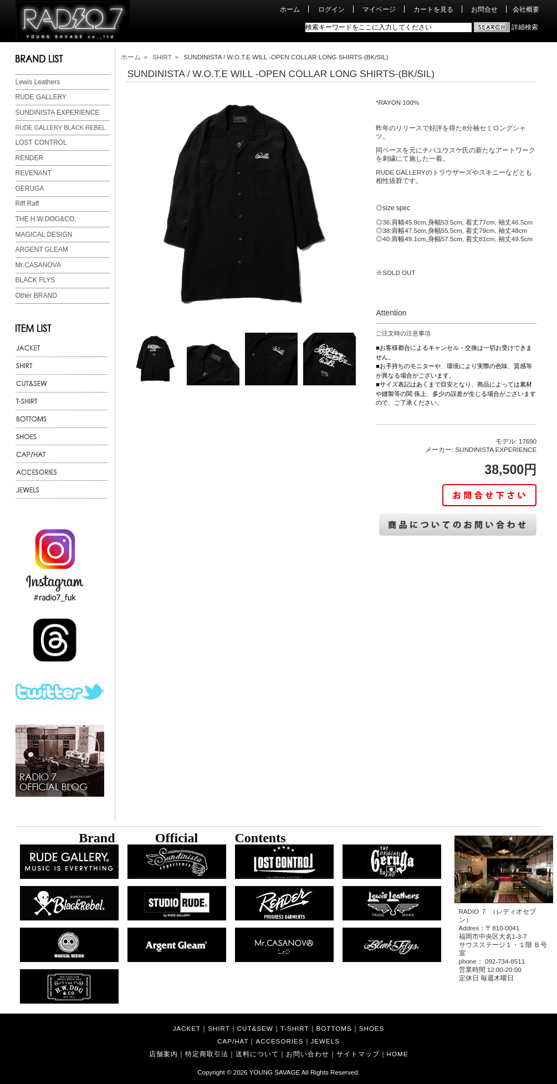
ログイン (331, 9)
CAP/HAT (232, 1041)
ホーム (290, 9)
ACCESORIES (279, 1041)
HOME (397, 1053)
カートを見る (433, 9)
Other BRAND (36, 295)
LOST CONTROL (41, 142)
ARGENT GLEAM (42, 249)
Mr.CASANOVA (38, 265)
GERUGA (30, 188)
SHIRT (161, 56)
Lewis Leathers (38, 82)
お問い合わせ (307, 1053)
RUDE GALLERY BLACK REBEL (61, 127)
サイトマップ (358, 1053)
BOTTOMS (334, 1028)
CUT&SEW (255, 1028)
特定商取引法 (206, 1053)
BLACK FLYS (35, 280)
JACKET (187, 1028)
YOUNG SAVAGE (274, 1072)
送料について (257, 1053)
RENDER (30, 158)
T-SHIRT (294, 1028)
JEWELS (325, 1041)
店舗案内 (163, 1053)
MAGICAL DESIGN (44, 234)
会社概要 (526, 9)
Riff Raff (27, 203)
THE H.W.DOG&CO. (46, 219)
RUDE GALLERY (41, 97)
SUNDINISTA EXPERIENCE (58, 112)
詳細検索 (525, 26)
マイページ (379, 9)
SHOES (372, 1028)
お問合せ (484, 9)
